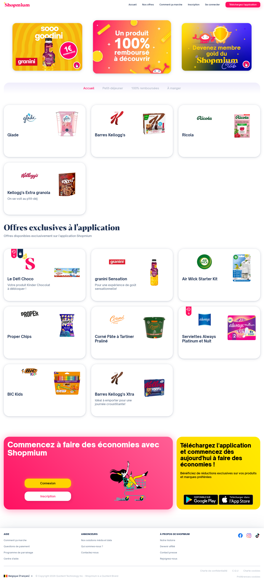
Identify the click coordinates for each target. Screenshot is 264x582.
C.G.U (235, 570)
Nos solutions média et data (96, 540)
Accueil (133, 4)
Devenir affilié (167, 546)
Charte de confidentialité (213, 570)
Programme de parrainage (18, 552)
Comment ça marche (170, 4)
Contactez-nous (90, 552)
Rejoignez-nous (168, 558)
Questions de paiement (17, 546)
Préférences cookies (248, 576)
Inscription (193, 4)
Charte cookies (251, 570)
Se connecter (212, 4)
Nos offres (148, 4)
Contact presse (168, 552)
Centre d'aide (11, 558)
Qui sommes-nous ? (92, 546)
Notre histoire (167, 540)
